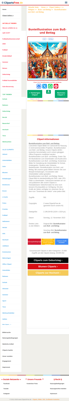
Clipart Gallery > (8, 15)
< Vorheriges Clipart (34, 94)
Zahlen (4, 319)
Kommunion (6, 252)
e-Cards (5, 197)
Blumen (5, 172)
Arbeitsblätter (7, 160)
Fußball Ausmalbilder (9, 80)
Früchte (5, 209)
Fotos (4, 203)
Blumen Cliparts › (48, 266)
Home (4, 9)
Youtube (5, 388)
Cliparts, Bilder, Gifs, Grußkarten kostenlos (46, 399)
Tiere (4, 135)
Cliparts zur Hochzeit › (48, 272)
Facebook (6, 383)
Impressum (6, 367)
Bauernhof (6, 123)
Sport (4, 301)
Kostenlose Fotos (32, 383)
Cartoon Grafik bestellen (62, 241)
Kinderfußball (7, 56)
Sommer (5, 62)
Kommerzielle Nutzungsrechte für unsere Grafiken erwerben (48, 241)
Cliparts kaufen (7, 350)
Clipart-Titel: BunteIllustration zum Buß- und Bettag (47, 82)
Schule (4, 99)
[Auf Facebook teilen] (39, 86)
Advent (4, 154)
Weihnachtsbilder (8, 313)
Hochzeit (5, 129)
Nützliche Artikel (8, 344)
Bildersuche (6, 332)
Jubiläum (5, 246)
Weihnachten (6, 142)
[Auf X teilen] (44, 86)
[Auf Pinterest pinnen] (56, 86)
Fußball (5, 50)
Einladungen (6, 178)
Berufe (4, 117)
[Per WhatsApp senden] (50, 86)
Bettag (51, 39)
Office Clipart (7, 264)
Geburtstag (6, 74)
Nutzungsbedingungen (34, 241)
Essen (4, 191)
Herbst (4, 227)
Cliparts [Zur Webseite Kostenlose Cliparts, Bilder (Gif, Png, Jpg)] (13, 2)
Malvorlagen (6, 258)
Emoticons (6, 185)
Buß (44, 39)
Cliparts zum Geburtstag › (48, 260)
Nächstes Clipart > (61, 94)
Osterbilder (6, 270)
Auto (4, 166)
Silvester (5, 288)
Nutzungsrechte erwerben (58, 388)
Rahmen (5, 105)
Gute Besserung (8, 86)
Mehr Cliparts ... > (6, 324)
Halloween (6, 221)
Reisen (4, 68)
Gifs (3, 233)
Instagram (6, 393)
